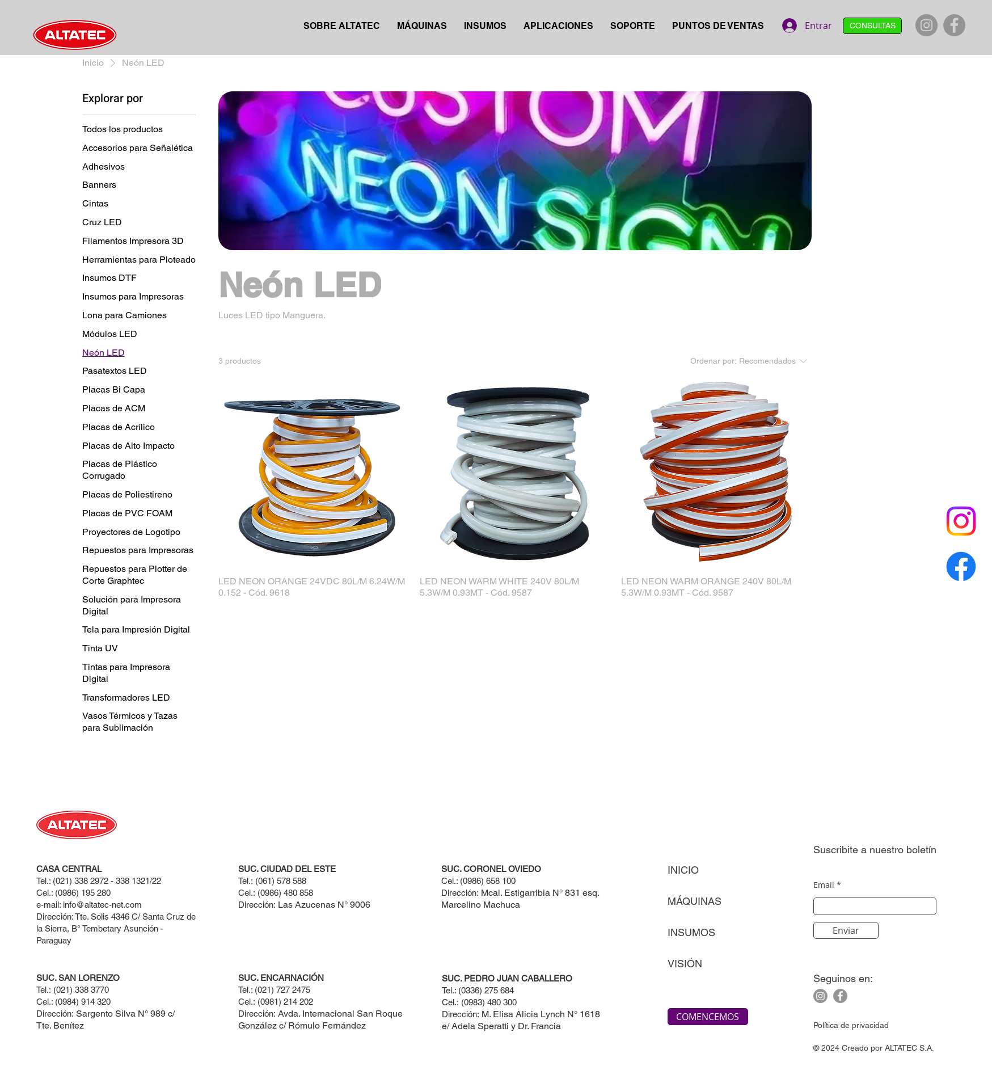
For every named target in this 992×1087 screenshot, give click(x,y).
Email (823, 885)
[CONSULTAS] (872, 26)
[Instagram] (926, 25)
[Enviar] (846, 930)
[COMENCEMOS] (708, 1016)
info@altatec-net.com (102, 904)
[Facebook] (954, 25)
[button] (422, 26)
